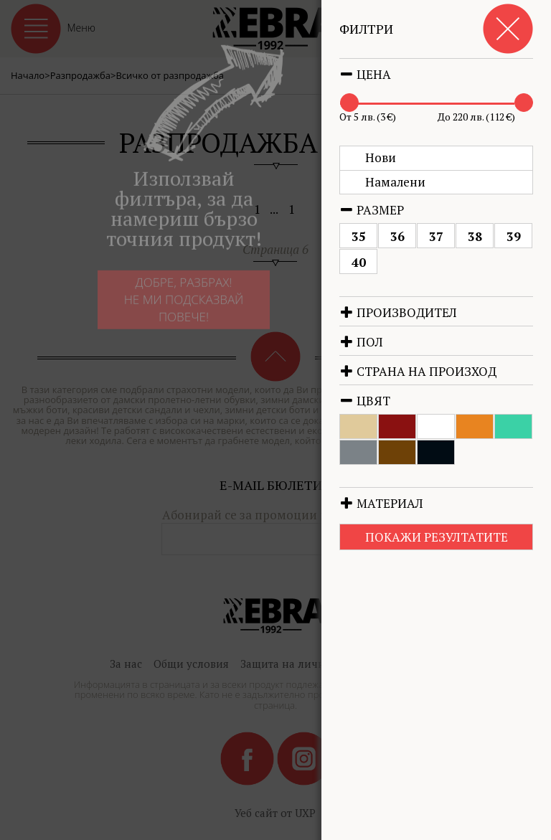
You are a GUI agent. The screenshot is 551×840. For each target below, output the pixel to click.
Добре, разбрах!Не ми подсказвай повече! (173, 303)
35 (380, 236)
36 (419, 236)
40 (380, 262)
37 (458, 236)
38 (496, 236)
